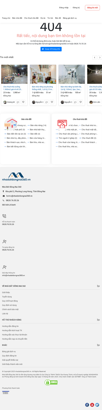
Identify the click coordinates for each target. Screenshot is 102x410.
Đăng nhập (63, 7)
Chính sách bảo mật (10, 309)
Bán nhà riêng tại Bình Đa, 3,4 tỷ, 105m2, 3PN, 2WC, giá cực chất (71, 88)
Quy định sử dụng (9, 305)
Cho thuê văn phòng (69, 134)
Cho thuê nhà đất (80, 119)
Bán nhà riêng (38, 125)
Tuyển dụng (7, 297)
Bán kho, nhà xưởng (38, 142)
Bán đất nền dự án (16, 134)
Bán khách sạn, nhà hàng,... (17, 142)
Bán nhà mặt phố (16, 129)
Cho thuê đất (89, 138)
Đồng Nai (7, 96)
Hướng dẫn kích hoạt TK (12, 330)
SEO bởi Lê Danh (9, 205)
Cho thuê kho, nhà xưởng (68, 146)
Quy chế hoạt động (10, 301)
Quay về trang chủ (51, 49)
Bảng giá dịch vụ (9, 351)
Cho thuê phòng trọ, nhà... (89, 134)
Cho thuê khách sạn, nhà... (89, 142)
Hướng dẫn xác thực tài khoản (14, 335)
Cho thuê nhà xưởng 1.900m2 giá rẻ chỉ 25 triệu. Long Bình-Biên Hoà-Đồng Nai (13, 88)
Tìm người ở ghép (68, 138)
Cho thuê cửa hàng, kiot (68, 142)
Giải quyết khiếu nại (10, 360)
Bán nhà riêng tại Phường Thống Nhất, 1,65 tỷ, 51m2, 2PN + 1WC (42, 88)
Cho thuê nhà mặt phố (68, 129)
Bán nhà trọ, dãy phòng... (17, 138)
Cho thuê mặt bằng (90, 129)
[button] (100, 57)
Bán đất (35, 134)
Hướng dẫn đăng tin (10, 326)
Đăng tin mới (92, 8)
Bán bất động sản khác (17, 146)
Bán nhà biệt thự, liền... (38, 129)
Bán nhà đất (26, 119)
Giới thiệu (6, 292)
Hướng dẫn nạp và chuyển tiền (14, 339)
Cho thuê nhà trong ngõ (89, 125)
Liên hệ (5, 314)
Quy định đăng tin (9, 356)
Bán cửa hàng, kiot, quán (38, 138)
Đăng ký (76, 7)
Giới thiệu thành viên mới (12, 364)
